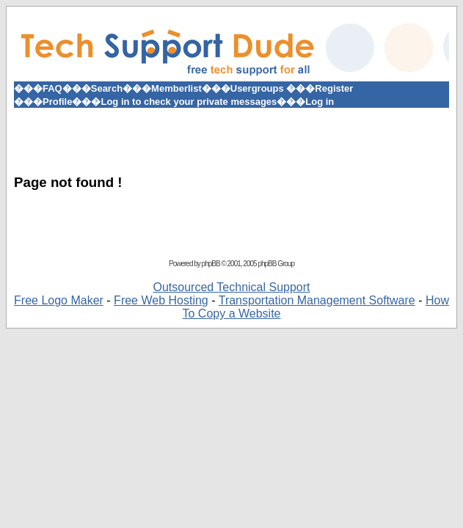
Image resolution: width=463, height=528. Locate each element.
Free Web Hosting (161, 300)
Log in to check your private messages (189, 101)
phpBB (211, 264)
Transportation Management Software (317, 300)
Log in (319, 101)
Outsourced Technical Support (231, 287)
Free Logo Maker (58, 300)
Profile (57, 101)
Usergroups (257, 88)
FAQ (52, 88)
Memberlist (176, 88)
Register (334, 88)
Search (107, 88)
